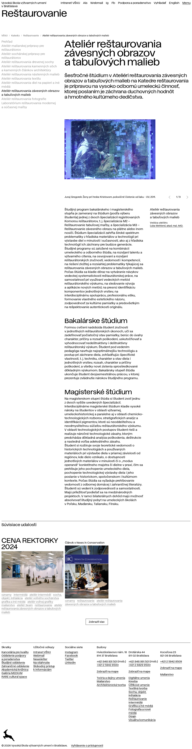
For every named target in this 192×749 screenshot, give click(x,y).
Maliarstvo (8, 605)
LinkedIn (70, 663)
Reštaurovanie (31, 36)
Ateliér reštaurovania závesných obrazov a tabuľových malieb (75, 36)
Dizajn (132, 716)
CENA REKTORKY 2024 (30, 544)
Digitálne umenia (139, 678)
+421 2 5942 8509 (171, 661)
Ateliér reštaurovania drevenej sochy (28, 62)
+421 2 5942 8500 (108, 665)
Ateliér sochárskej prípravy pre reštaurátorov (23, 56)
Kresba (133, 681)
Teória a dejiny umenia (111, 678)
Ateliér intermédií (40, 595)
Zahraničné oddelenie (15, 666)
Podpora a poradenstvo (134, 3)
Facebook (71, 656)
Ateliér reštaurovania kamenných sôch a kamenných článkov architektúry (29, 68)
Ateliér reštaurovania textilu (21, 78)
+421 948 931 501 (107, 661)
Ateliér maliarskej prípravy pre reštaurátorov (23, 48)
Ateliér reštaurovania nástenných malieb (30, 74)
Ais (85, 3)
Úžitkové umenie (139, 685)
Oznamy (7, 595)
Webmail (96, 3)
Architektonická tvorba (111, 685)
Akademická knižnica (15, 670)
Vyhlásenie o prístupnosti (87, 746)
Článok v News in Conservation (85, 543)
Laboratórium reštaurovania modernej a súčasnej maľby (29, 105)
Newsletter (40, 659)
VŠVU (5, 36)
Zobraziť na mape (107, 671)
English (174, 3)
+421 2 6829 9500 (140, 665)
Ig (107, 3)
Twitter (69, 659)
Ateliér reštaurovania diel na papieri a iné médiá (31, 85)
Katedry (15, 36)
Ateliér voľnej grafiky (40, 602)
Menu (186, 3)
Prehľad (7, 41)
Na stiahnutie (41, 663)
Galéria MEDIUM (12, 673)
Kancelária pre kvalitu (15, 652)
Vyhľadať (160, 3)
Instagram (71, 652)
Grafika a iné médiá (13, 602)
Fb (113, 3)
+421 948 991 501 (139, 661)
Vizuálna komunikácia (142, 720)
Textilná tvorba (138, 688)
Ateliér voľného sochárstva (42, 598)
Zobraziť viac (97, 622)
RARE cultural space (14, 677)
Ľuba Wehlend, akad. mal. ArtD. (166, 226)
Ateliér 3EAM (25, 605)
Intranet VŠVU (70, 3)
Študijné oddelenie (13, 663)
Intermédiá (20, 595)
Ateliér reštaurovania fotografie (24, 99)
